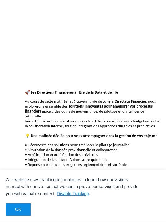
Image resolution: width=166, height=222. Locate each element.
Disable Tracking (73, 193)
